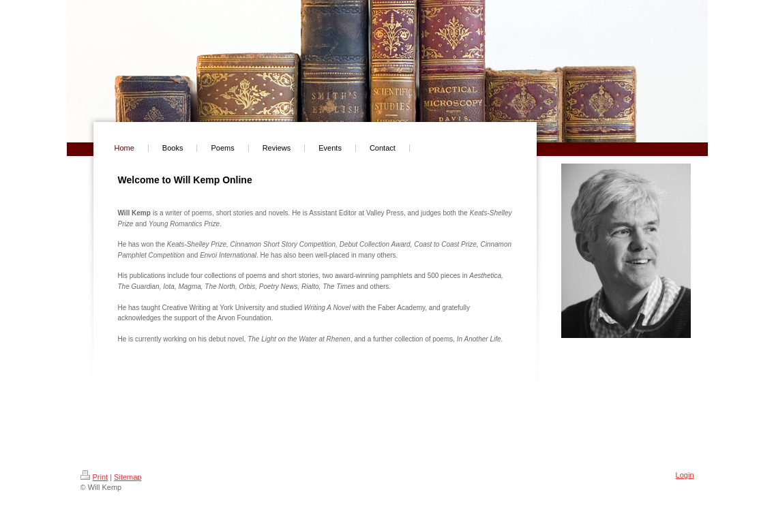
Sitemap (127, 477)
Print (94, 477)
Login (685, 475)
